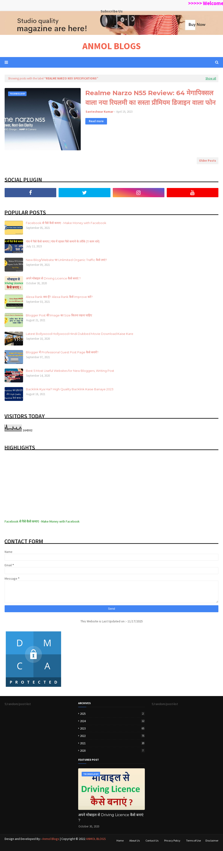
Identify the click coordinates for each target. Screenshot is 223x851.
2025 (112, 714)
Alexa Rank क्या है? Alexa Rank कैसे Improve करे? (59, 297)
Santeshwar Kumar (99, 112)
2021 (112, 743)
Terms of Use (193, 840)
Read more (96, 121)
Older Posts (207, 161)
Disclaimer (211, 840)
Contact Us (152, 840)
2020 (112, 751)
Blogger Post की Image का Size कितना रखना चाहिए (59, 315)
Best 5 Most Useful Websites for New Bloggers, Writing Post (70, 371)
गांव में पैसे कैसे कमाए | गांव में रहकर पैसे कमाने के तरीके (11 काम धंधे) (63, 241)
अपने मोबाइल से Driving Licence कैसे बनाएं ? (53, 278)
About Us (134, 840)
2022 (112, 736)
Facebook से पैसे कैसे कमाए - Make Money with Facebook (66, 223)
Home (120, 840)
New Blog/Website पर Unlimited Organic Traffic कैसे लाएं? (66, 260)
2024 (112, 721)
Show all (210, 78)
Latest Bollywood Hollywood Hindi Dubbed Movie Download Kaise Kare (79, 334)
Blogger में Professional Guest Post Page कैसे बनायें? (62, 352)
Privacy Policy (172, 840)
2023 (112, 728)
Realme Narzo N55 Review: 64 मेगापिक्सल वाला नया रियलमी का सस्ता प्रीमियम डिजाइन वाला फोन (150, 97)
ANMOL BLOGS (111, 46)
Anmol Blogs (50, 839)
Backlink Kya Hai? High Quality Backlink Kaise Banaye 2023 (69, 389)
